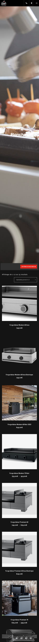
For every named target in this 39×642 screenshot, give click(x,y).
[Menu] (36, 3)
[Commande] (25, 279)
